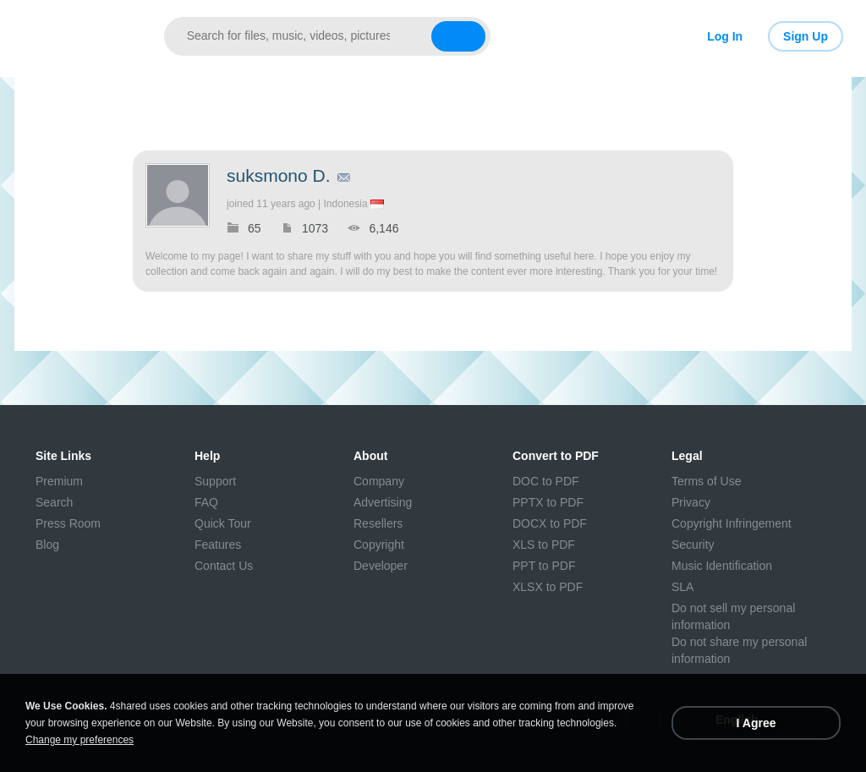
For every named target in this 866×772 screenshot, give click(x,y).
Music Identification (721, 565)
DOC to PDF (545, 481)
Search (54, 502)
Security (693, 544)
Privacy (690, 502)
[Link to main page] (80, 36)
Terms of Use (706, 481)
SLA (682, 587)
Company (379, 481)
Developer (381, 565)
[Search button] (458, 36)
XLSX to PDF (547, 587)
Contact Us (224, 565)
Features (218, 544)
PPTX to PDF (548, 502)
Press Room (68, 523)
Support (215, 481)
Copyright (379, 544)
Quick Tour (223, 523)
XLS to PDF (543, 544)
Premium (59, 481)
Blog (47, 544)
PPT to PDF (543, 565)
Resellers (378, 523)
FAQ (206, 502)
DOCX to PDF (549, 523)
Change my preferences (79, 740)
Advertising (383, 502)
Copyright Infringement (731, 523)
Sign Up (805, 36)
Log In (725, 36)
